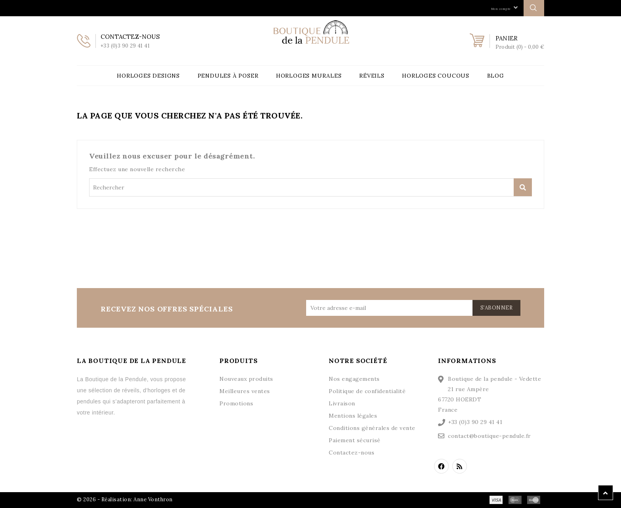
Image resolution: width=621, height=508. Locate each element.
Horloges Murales (309, 75)
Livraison (342, 403)
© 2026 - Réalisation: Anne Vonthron (125, 499)
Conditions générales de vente (372, 428)
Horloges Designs (148, 75)
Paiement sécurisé (355, 440)
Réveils (372, 75)
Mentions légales (353, 415)
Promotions (236, 403)
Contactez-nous (351, 452)
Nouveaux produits (246, 378)
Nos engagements (354, 378)
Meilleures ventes (244, 391)
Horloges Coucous (435, 75)
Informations (467, 361)
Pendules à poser (228, 75)
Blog (495, 75)
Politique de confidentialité (367, 391)
